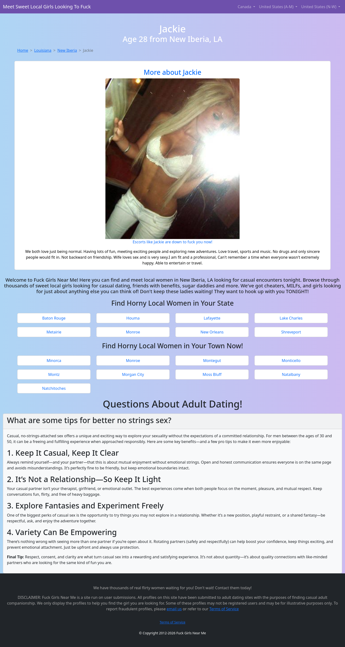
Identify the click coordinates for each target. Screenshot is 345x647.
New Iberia (67, 50)
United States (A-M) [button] (276, 6)
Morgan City (133, 374)
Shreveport (291, 332)
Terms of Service (224, 609)
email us (174, 609)
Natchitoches (54, 388)
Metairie (53, 332)
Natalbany (291, 374)
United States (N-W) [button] (319, 6)
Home (22, 50)
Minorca (53, 360)
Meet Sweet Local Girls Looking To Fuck (47, 6)
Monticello (291, 360)
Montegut (212, 360)
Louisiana (43, 50)
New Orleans (212, 332)
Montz (53, 374)
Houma (132, 318)
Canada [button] (245, 6)
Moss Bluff (211, 374)
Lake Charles (291, 318)
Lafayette (212, 318)
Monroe (133, 332)
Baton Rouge (53, 318)
